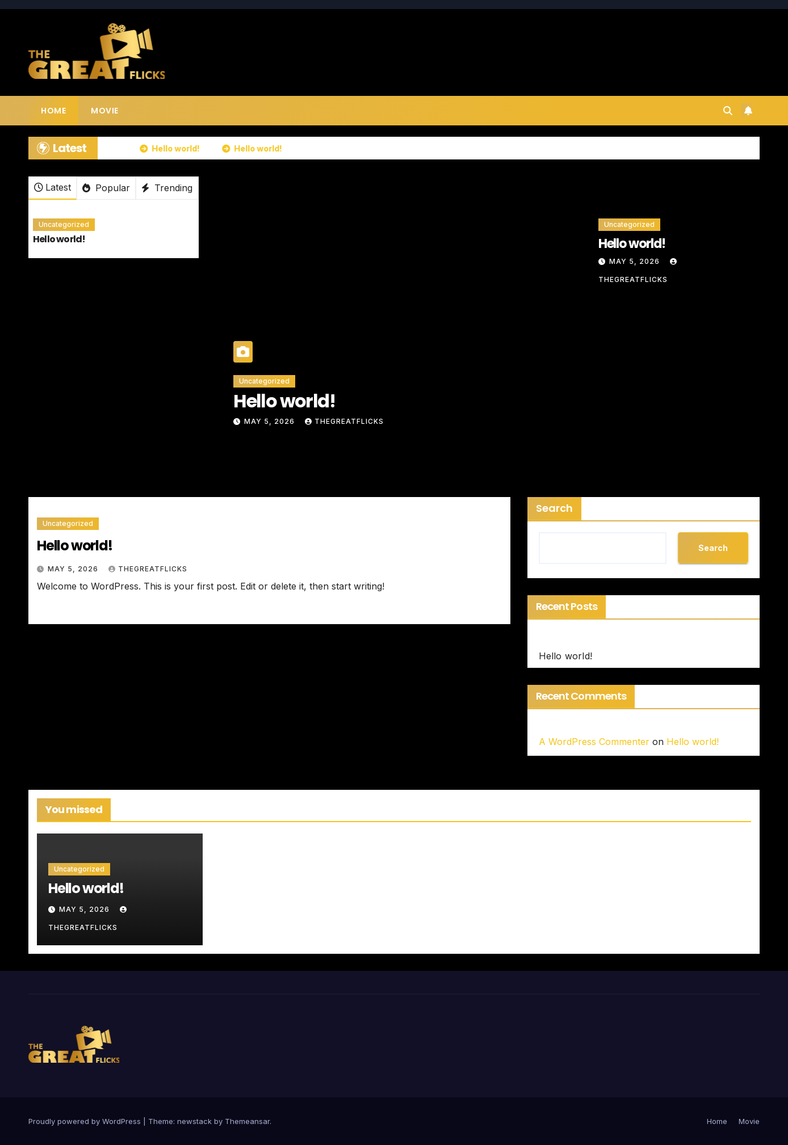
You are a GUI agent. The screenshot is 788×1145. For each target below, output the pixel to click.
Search (554, 508)
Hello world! (59, 239)
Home (53, 110)
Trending (166, 187)
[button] (727, 110)
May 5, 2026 (270, 421)
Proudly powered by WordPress (85, 1121)
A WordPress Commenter (594, 741)
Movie (105, 110)
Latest (52, 187)
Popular (106, 187)
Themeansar (247, 1121)
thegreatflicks (344, 421)
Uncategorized (64, 224)
